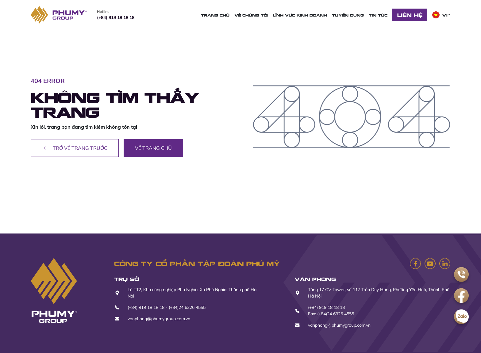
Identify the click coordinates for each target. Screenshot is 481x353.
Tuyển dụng (348, 15)
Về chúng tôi (251, 15)
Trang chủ (215, 15)
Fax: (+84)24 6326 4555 (331, 314)
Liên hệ (409, 15)
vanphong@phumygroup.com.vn (159, 318)
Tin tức (378, 15)
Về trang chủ (153, 148)
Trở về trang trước (74, 148)
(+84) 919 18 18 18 (115, 14)
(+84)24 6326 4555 (187, 307)
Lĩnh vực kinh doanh (300, 15)
